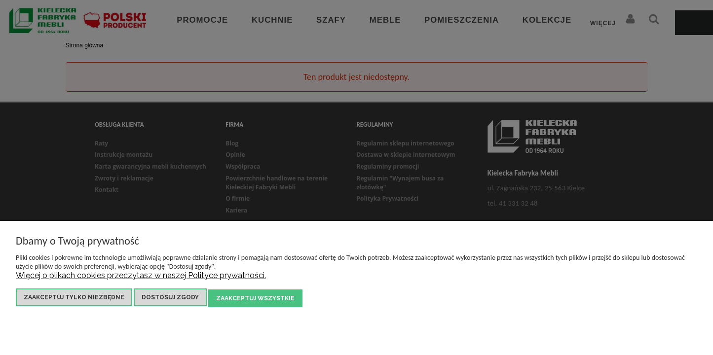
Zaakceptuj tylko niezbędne (74, 298)
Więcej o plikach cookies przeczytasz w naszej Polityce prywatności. (141, 277)
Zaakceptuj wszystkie (255, 298)
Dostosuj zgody (170, 298)
